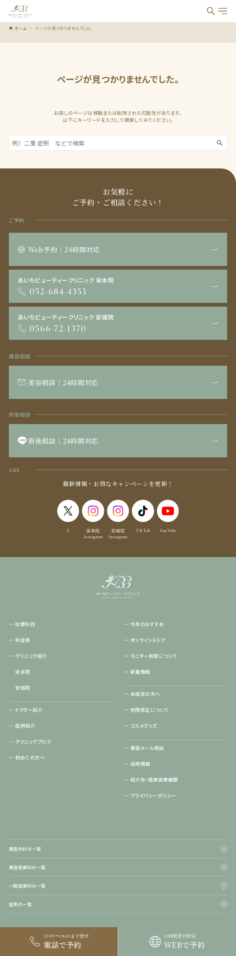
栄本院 (22, 671)
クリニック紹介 (31, 655)
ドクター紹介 (28, 709)
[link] (177, 941)
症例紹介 (25, 725)
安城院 (22, 687)
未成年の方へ (145, 693)
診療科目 (25, 624)
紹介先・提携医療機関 (154, 779)
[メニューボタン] (222, 11)
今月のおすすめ (147, 624)
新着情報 (140, 671)
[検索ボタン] (210, 11)
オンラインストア (147, 639)
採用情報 (140, 763)
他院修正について (149, 709)
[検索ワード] (118, 143)
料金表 (22, 639)
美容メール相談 (147, 747)
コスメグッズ (143, 725)
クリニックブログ (33, 741)
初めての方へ (30, 757)
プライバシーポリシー (153, 795)
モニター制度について (154, 655)
